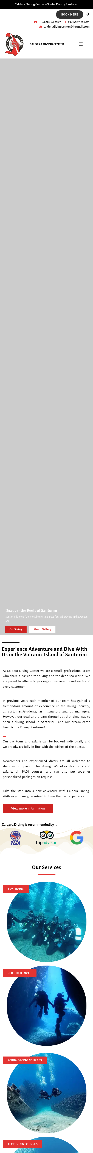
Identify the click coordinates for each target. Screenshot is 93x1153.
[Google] (76, 838)
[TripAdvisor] (46, 837)
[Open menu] (81, 44)
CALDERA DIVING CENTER (47, 44)
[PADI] (15, 838)
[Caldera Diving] (14, 44)
